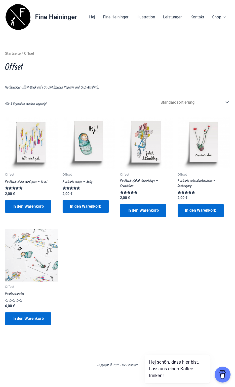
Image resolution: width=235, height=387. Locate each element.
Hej (92, 17)
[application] (223, 17)
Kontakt (197, 17)
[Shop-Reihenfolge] (194, 102)
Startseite (13, 53)
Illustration (145, 17)
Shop (219, 17)
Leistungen (172, 17)
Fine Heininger (56, 17)
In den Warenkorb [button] (28, 206)
